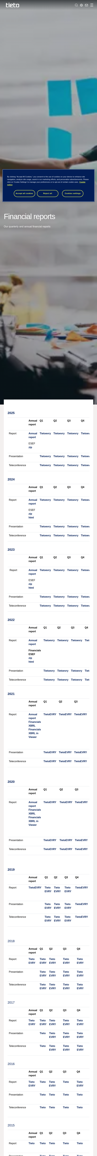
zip (30, 447)
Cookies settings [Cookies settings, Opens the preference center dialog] (73, 193)
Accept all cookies (24, 193)
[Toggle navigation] (91, 5)
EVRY (48, 891)
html (31, 517)
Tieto (48, 887)
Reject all (47, 193)
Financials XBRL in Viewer (35, 733)
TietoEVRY (50, 714)
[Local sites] (81, 5)
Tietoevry (45, 433)
